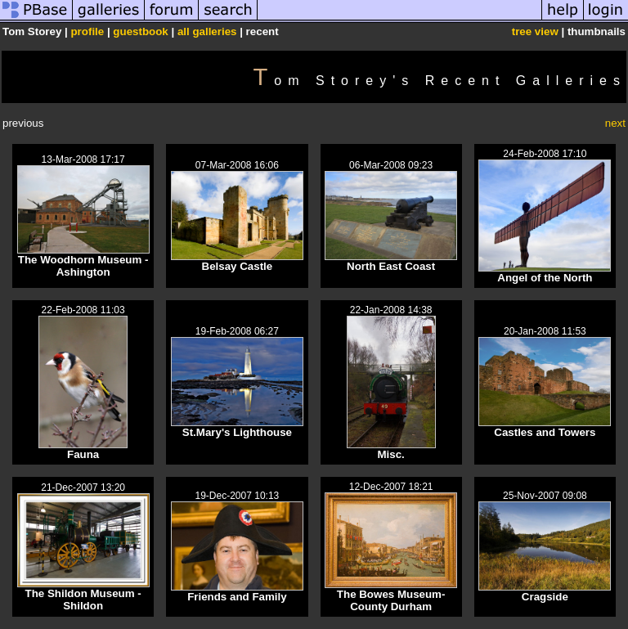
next (615, 123)
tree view (535, 31)
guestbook (140, 31)
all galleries (207, 31)
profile (87, 31)
